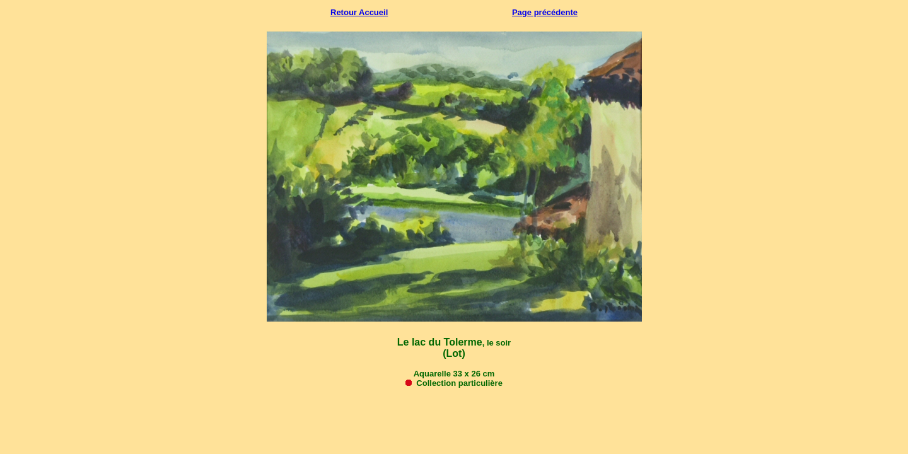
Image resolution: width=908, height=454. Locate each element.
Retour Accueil (359, 12)
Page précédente (545, 12)
